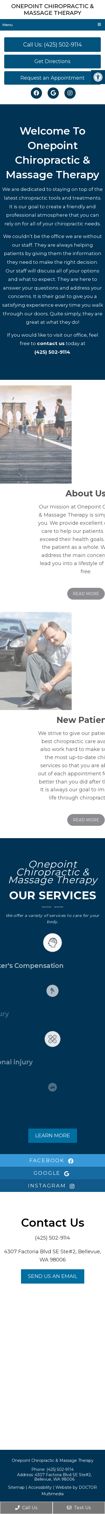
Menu (7, 24)
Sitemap (16, 1487)
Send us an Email (52, 1276)
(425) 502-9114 (52, 352)
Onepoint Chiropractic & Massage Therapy (52, 9)
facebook (52, 1160)
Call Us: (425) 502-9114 (52, 44)
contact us (51, 343)
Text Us (79, 1507)
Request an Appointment (52, 78)
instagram (52, 1186)
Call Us (26, 1507)
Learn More (52, 1135)
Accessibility (40, 1487)
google (53, 1173)
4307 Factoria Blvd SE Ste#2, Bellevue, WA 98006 (63, 1477)
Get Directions (52, 61)
